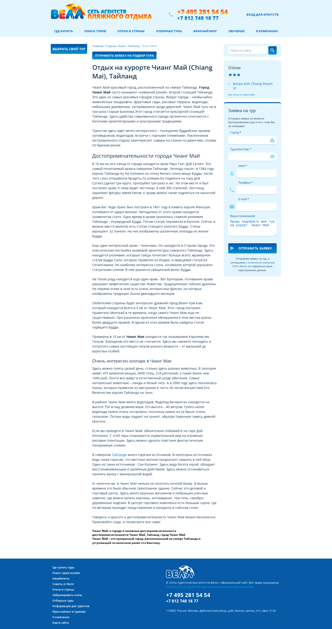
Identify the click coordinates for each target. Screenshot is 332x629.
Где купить (63, 31)
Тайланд (133, 46)
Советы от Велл (63, 584)
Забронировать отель (67, 595)
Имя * (242, 166)
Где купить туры (63, 567)
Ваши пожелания (242, 216)
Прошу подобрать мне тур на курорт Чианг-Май (252, 227)
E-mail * (243, 199)
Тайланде (119, 454)
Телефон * (245, 182)
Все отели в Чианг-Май (241, 94)
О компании (267, 31)
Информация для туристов (70, 606)
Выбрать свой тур (69, 49)
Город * (235, 132)
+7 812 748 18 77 (198, 18)
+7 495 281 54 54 (202, 11)
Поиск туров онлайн (66, 573)
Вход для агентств (262, 14)
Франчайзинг (205, 31)
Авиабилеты (61, 578)
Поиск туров (95, 31)
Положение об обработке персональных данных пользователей (210, 586)
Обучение (236, 31)
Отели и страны (131, 31)
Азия (122, 46)
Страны (111, 46)
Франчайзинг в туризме (69, 612)
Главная (98, 46)
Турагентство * (241, 149)
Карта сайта (60, 623)
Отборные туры (169, 31)
